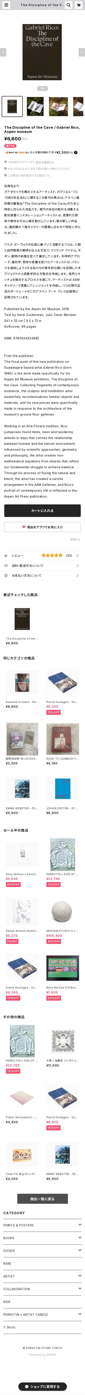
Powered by (42, 1354)
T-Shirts (9, 1327)
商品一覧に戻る (42, 1199)
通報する (75, 539)
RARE (7, 1263)
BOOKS (9, 1238)
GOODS (9, 1251)
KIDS (7, 1302)
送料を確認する (45, 162)
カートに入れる (42, 511)
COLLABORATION (16, 1289)
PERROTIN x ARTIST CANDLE (25, 1314)
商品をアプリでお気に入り (42, 527)
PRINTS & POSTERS (18, 1225)
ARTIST (9, 1276)
